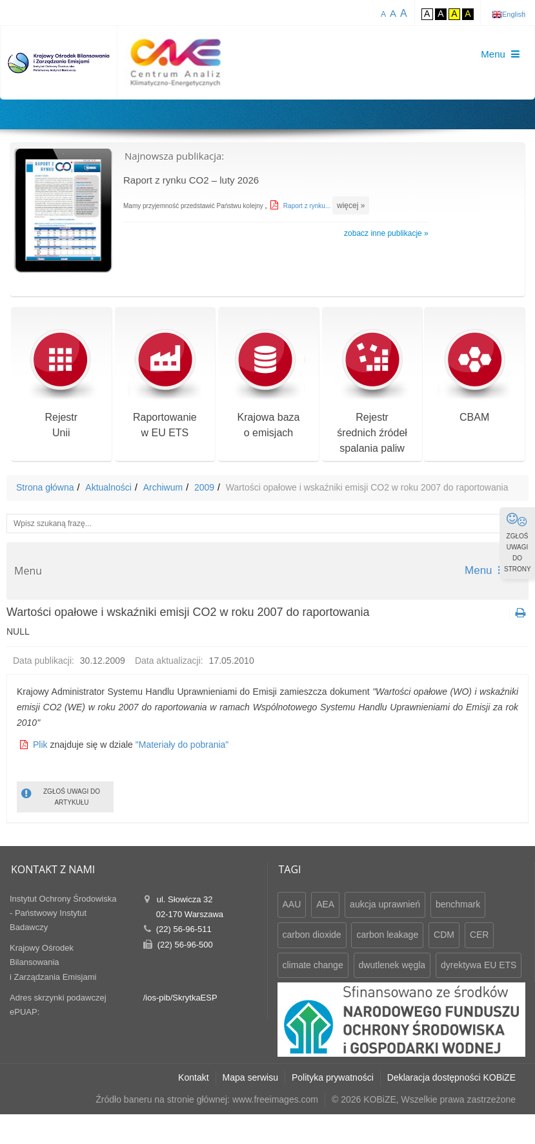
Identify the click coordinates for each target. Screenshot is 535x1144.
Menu (486, 570)
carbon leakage (387, 934)
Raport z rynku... (307, 205)
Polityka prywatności (333, 1077)
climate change (313, 965)
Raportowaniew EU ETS (165, 383)
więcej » (351, 205)
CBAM (475, 376)
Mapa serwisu (250, 1077)
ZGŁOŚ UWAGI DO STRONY (517, 542)
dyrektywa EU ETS (478, 965)
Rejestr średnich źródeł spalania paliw (372, 391)
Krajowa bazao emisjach (268, 383)
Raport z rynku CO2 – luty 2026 (191, 180)
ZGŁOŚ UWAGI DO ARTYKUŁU (60, 796)
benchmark (458, 904)
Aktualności (108, 487)
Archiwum (163, 487)
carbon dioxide (312, 934)
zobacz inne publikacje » (386, 233)
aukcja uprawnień (385, 904)
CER (479, 934)
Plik (40, 744)
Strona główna (45, 487)
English (513, 14)
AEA (325, 904)
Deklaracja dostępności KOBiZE (451, 1077)
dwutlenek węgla (392, 965)
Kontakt (193, 1077)
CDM (444, 934)
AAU (292, 904)
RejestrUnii (61, 383)
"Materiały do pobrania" (182, 744)
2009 (204, 487)
